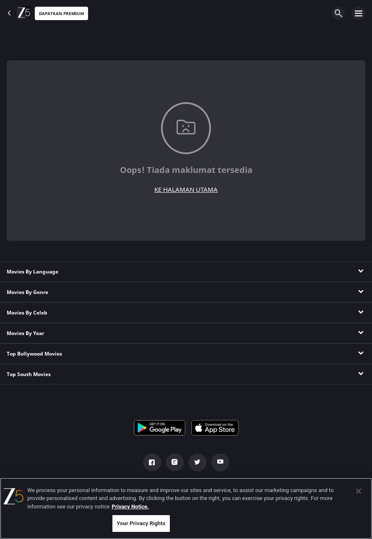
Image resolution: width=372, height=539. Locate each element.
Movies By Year (25, 333)
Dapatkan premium (61, 13)
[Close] (358, 491)
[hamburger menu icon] (358, 13)
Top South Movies (29, 374)
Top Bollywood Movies (34, 353)
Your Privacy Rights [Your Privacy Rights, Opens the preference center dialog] (141, 523)
